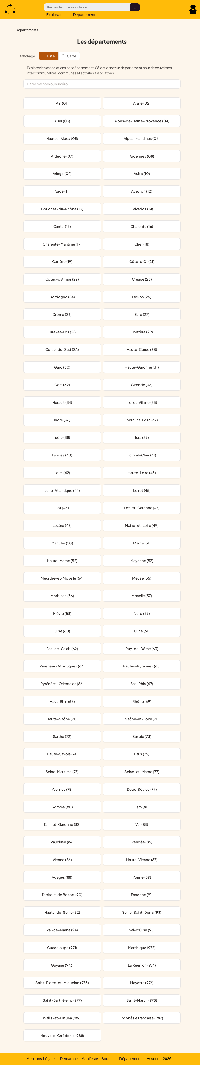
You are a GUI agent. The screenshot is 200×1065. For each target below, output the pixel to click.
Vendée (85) (141, 842)
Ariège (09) (62, 173)
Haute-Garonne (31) (142, 367)
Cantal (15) (62, 226)
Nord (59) (142, 613)
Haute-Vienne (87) (142, 859)
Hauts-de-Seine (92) (62, 912)
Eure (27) (141, 314)
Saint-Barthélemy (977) (62, 1000)
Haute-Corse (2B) (142, 349)
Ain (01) (62, 103)
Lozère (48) (62, 525)
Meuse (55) (141, 578)
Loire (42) (62, 473)
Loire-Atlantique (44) (62, 490)
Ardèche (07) (62, 156)
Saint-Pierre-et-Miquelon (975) (62, 982)
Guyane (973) (62, 965)
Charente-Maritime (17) (62, 244)
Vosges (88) (62, 877)
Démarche (69, 1059)
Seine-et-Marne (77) (141, 771)
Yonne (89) (142, 877)
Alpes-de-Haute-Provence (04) (141, 121)
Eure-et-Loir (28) (62, 332)
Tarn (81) (142, 807)
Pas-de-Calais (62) (62, 648)
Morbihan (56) (62, 596)
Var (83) (141, 824)
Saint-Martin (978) (141, 1000)
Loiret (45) (142, 490)
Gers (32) (62, 385)
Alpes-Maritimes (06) (142, 138)
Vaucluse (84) (62, 842)
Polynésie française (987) (142, 1018)
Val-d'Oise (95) (142, 930)
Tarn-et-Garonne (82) (62, 824)
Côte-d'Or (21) (141, 261)
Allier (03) (62, 121)
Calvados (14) (142, 209)
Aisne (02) (142, 103)
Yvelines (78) (62, 789)
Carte (69, 56)
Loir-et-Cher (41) (141, 455)
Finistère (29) (142, 332)
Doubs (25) (141, 297)
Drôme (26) (62, 314)
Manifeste (89, 1059)
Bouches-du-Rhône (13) (62, 209)
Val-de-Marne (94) (62, 930)
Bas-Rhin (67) (141, 683)
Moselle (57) (141, 596)
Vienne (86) (62, 859)
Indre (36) (62, 420)
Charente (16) (142, 226)
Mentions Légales (41, 1059)
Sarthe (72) (62, 736)
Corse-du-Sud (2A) (62, 349)
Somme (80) (62, 807)
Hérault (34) (62, 402)
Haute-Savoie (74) (62, 754)
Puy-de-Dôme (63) (141, 648)
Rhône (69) (141, 701)
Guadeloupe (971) (62, 947)
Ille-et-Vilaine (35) (142, 402)
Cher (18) (141, 244)
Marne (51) (142, 543)
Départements (131, 1059)
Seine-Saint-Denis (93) (141, 912)
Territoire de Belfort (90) (62, 894)
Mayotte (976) (142, 982)
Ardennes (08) (142, 156)
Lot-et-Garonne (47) (141, 508)
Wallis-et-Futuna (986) (62, 1018)
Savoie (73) (141, 736)
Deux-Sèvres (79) (142, 789)
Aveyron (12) (141, 191)
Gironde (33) (141, 385)
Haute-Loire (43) (142, 473)
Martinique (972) (142, 947)
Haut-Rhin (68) (62, 701)
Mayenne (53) (141, 560)
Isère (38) (62, 437)
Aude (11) (62, 191)
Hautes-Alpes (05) (62, 138)
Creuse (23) (142, 279)
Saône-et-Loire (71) (142, 719)
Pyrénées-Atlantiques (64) (62, 666)
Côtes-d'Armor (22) (62, 279)
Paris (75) (141, 754)
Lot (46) (62, 508)
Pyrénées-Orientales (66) (62, 683)
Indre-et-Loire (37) (142, 420)
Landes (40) (62, 455)
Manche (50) (62, 543)
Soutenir (108, 1059)
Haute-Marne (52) (62, 560)
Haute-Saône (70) (62, 719)
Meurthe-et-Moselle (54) (62, 578)
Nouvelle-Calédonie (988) (62, 1035)
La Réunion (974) (142, 965)
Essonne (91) (142, 894)
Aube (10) (142, 173)
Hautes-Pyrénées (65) (142, 666)
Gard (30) (62, 367)
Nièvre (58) (62, 613)
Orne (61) (142, 631)
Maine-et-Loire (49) (142, 525)
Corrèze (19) (62, 261)
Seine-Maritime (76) (62, 771)
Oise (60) (62, 631)
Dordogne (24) (62, 297)
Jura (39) (142, 437)
